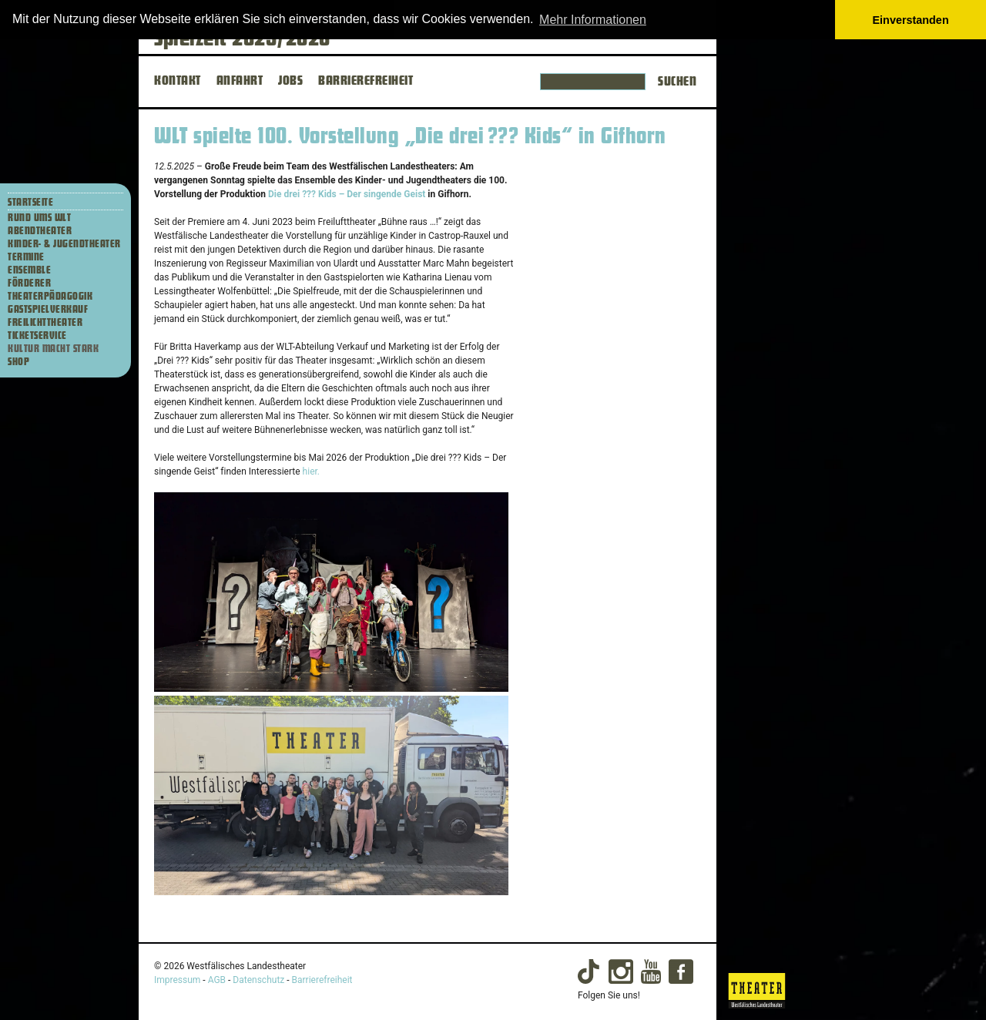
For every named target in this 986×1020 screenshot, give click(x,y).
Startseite (30, 202)
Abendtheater (40, 231)
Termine (26, 257)
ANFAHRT (239, 81)
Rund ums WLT (39, 218)
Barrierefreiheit (322, 980)
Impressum (177, 980)
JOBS (290, 81)
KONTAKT (177, 81)
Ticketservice (37, 335)
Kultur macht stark (53, 349)
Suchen (677, 82)
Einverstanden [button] (911, 20)
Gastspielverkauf (48, 309)
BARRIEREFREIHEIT (365, 81)
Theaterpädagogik (50, 296)
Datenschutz (258, 980)
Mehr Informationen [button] (592, 19)
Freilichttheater (45, 322)
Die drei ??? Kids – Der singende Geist (346, 194)
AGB (217, 980)
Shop (18, 362)
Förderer (29, 283)
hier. (311, 471)
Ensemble (29, 270)
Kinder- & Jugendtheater (64, 244)
